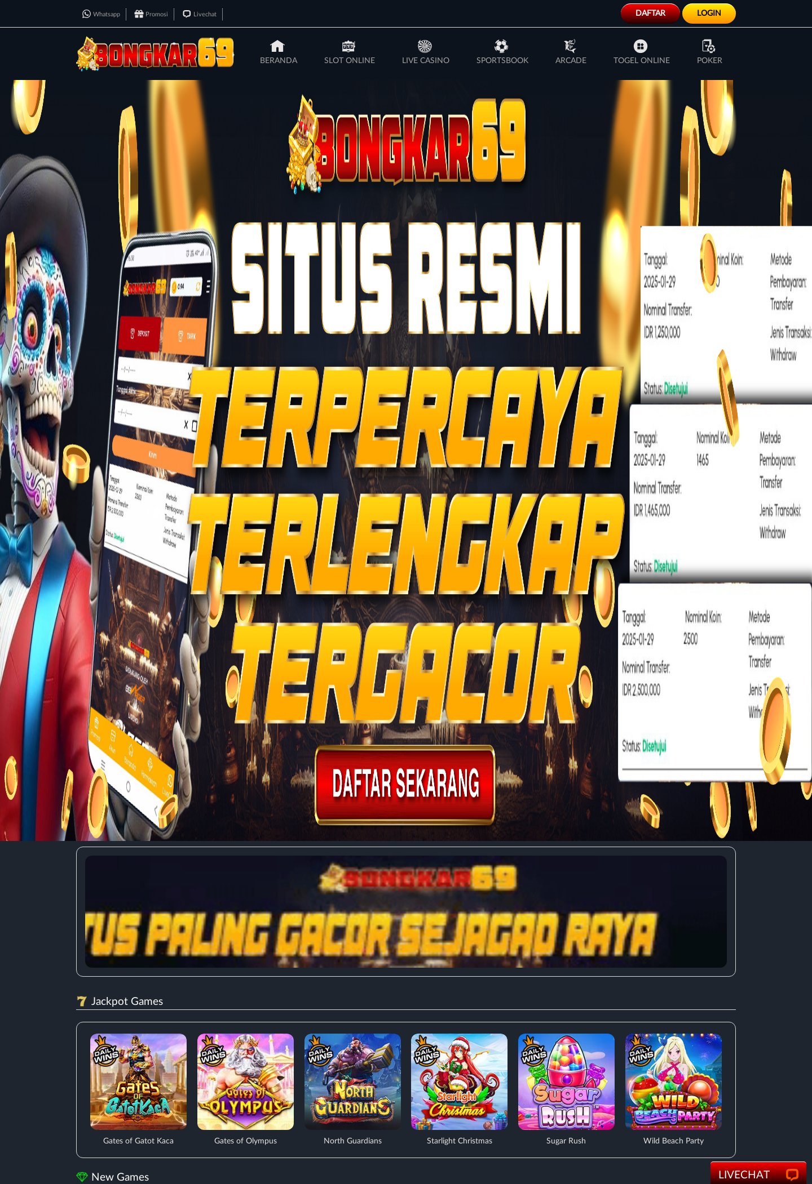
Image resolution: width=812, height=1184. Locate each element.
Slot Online (349, 52)
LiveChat (758, 1175)
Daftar (650, 13)
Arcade (570, 52)
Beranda (278, 52)
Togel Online (642, 52)
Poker (709, 52)
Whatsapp (101, 14)
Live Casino (425, 52)
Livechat (199, 14)
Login (709, 13)
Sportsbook (502, 52)
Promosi (151, 14)
